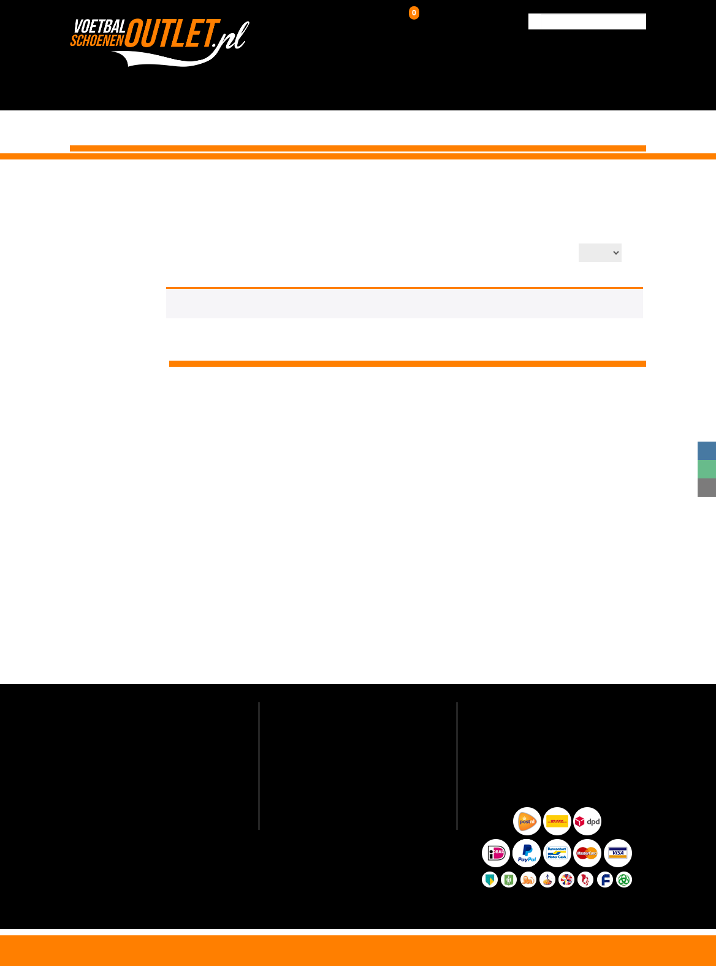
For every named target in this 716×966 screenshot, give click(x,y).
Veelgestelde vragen (306, 708)
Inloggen (343, 21)
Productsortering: (433, 253)
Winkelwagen (439, 19)
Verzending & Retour (554, 81)
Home (467, 182)
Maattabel (288, 799)
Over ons (483, 81)
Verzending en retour (308, 726)
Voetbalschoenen (234, 81)
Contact (622, 81)
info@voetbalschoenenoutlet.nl (139, 740)
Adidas (577, 182)
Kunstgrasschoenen (331, 81)
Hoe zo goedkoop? (303, 781)
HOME (172, 81)
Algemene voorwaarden (313, 817)
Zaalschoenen (421, 81)
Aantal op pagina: (535, 253)
